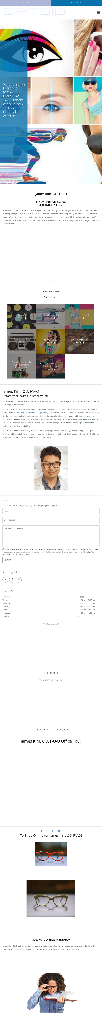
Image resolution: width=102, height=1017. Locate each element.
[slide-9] (59, 729)
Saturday (51, 612)
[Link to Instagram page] (19, 579)
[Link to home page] (34, 12)
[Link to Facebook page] (12, 579)
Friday (51, 609)
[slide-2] (51, 673)
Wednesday (51, 603)
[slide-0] (49, 281)
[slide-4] (56, 673)
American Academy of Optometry (33, 412)
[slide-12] (68, 729)
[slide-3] (54, 673)
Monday (51, 596)
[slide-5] (48, 729)
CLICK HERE (51, 830)
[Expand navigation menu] (99, 12)
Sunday (51, 616)
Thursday (51, 606)
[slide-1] (52, 281)
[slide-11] (65, 729)
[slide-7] (54, 729)
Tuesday (51, 600)
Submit (8, 560)
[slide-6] (51, 729)
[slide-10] (62, 729)
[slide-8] (56, 729)
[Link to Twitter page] (5, 579)
